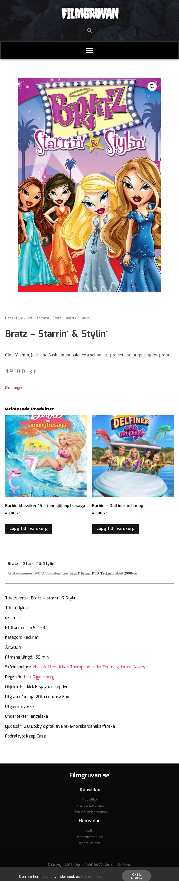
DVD (29, 318)
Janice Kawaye (134, 667)
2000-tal (130, 573)
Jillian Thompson (74, 667)
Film (19, 318)
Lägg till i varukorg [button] (28, 529)
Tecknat (43, 318)
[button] (89, 30)
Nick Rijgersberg (39, 677)
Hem (9, 318)
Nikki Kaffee (44, 667)
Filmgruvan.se (89, 775)
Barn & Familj (79, 573)
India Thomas (105, 667)
